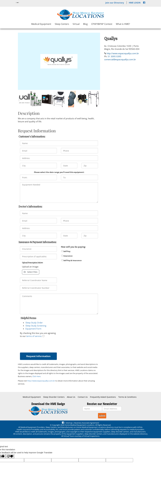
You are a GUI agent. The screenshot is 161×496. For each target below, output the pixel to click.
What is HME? (123, 24)
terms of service (33, 336)
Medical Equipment (41, 24)
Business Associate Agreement (86, 423)
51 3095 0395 (114, 56)
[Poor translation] (10, 456)
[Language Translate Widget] (17, 2)
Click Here (36, 376)
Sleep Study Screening (35, 325)
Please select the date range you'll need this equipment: (59, 172)
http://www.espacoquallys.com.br (41, 381)
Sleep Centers (62, 24)
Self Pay (65, 251)
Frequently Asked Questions (103, 397)
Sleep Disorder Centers (54, 397)
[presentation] (41, 344)
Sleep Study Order (34, 322)
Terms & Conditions (127, 397)
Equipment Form (33, 328)
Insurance (67, 256)
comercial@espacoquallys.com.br (120, 59)
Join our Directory (114, 2)
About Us (71, 397)
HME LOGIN (134, 2)
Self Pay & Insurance (71, 260)
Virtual (76, 24)
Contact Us (83, 397)
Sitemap (69, 423)
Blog (85, 24)
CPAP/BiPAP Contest (101, 24)
